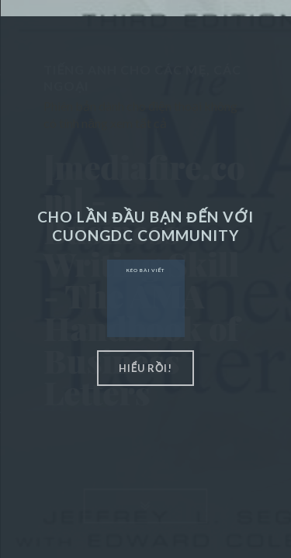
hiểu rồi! (146, 368)
